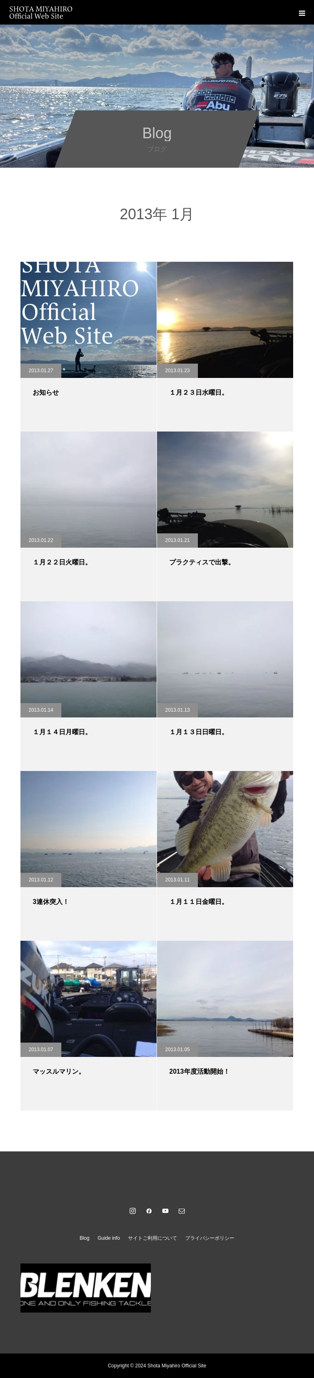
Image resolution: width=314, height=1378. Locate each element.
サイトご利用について (152, 1238)
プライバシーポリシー (209, 1238)
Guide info (109, 1238)
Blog (85, 1238)
